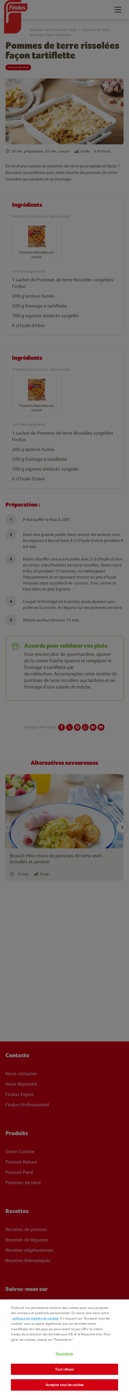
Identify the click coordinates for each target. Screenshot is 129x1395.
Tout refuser (64, 1369)
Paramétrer (64, 1354)
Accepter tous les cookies (64, 1385)
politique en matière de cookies (35, 1318)
